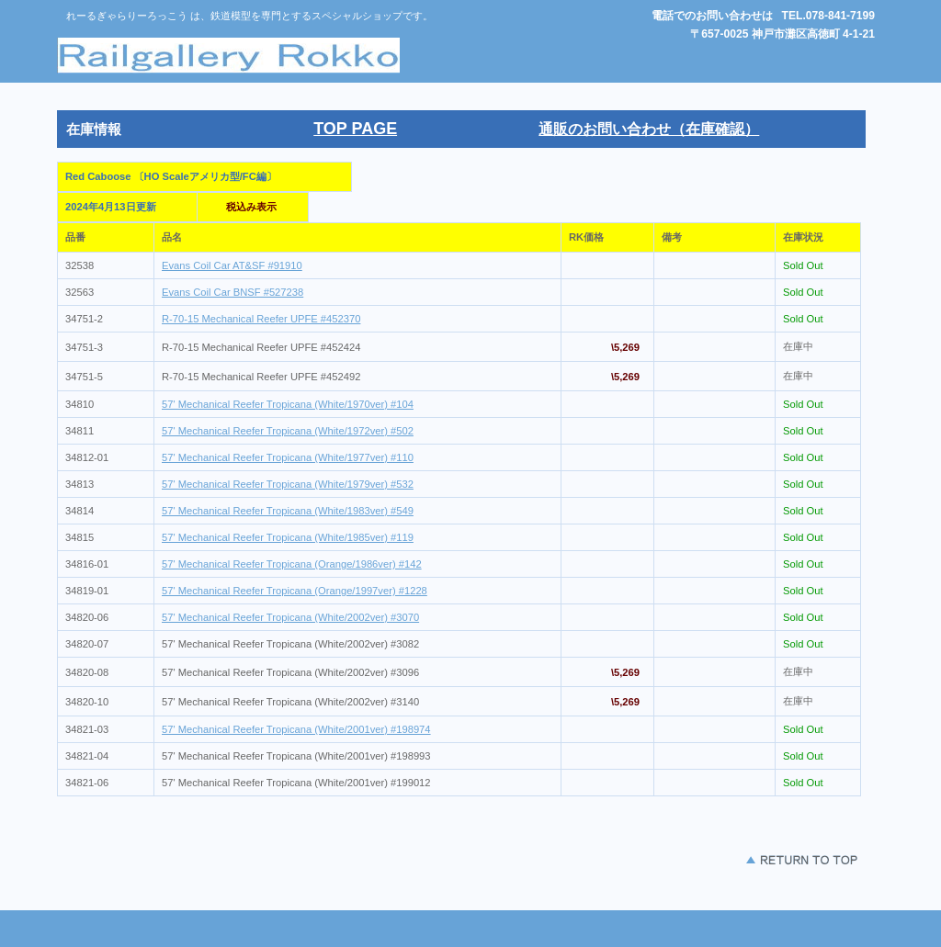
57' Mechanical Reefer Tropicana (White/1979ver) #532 (288, 484)
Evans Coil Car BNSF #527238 (232, 292)
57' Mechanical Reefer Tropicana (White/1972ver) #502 (288, 430)
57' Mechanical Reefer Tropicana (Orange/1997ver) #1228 (294, 590)
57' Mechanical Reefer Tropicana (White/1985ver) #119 (288, 537)
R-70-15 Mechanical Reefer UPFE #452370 (261, 318)
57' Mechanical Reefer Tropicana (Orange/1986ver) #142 (292, 563)
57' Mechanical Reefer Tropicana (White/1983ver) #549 (288, 510)
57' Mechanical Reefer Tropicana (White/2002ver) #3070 (290, 617)
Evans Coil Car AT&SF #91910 (232, 265)
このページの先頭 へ (747, 860)
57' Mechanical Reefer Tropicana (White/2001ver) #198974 (296, 729)
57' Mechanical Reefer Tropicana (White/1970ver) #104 (288, 404)
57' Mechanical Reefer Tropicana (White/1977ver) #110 (288, 457)
